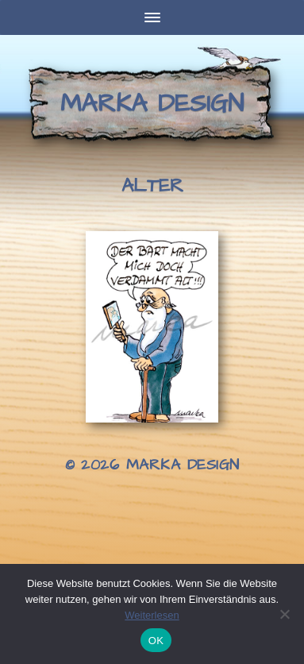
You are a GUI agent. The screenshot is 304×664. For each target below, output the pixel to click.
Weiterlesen (152, 615)
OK (156, 641)
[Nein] (284, 614)
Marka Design (152, 104)
